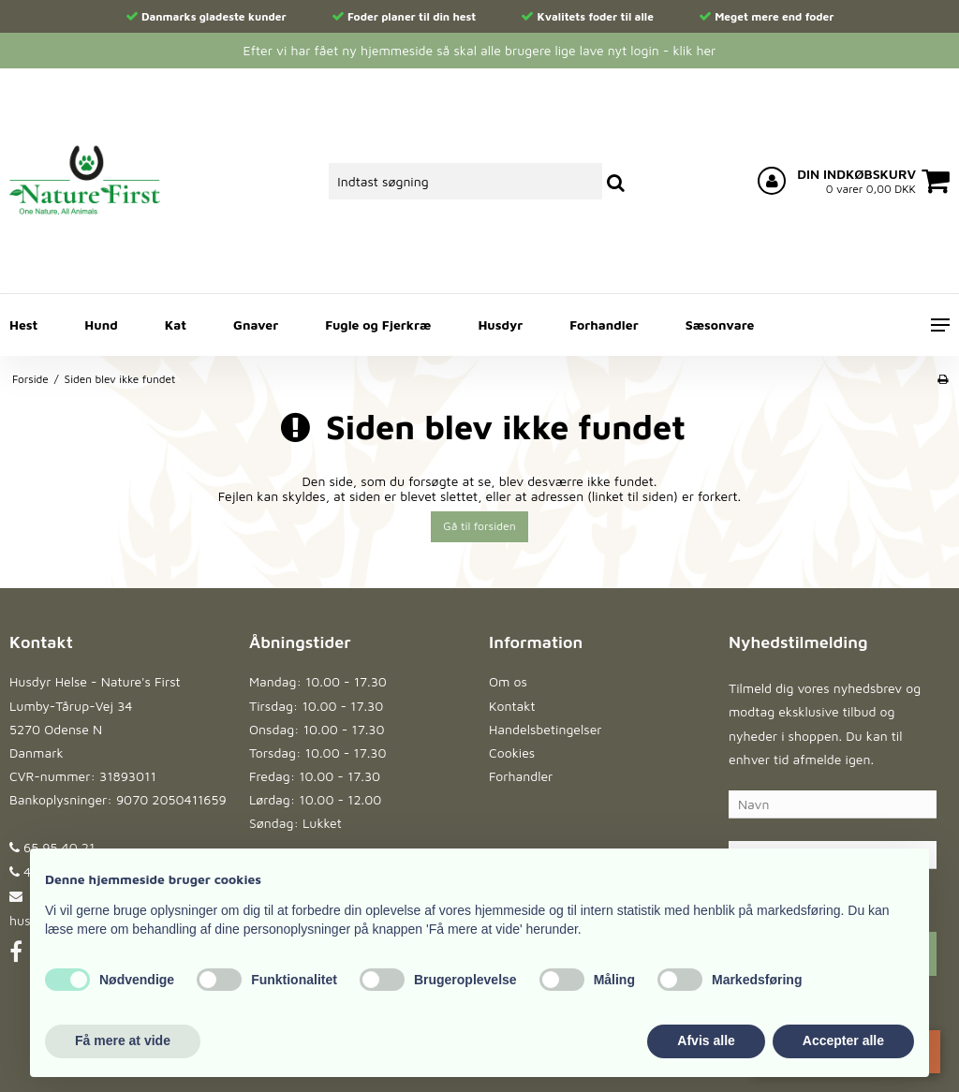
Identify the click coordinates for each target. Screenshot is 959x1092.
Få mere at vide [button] (122, 1040)
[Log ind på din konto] (772, 181)
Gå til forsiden (479, 526)
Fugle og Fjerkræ (378, 324)
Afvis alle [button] (705, 1040)
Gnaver (255, 324)
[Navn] (833, 803)
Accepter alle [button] (843, 1040)
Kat (175, 324)
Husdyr (500, 324)
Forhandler (603, 324)
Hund (100, 324)
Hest (23, 324)
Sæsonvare (720, 324)
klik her (694, 50)
